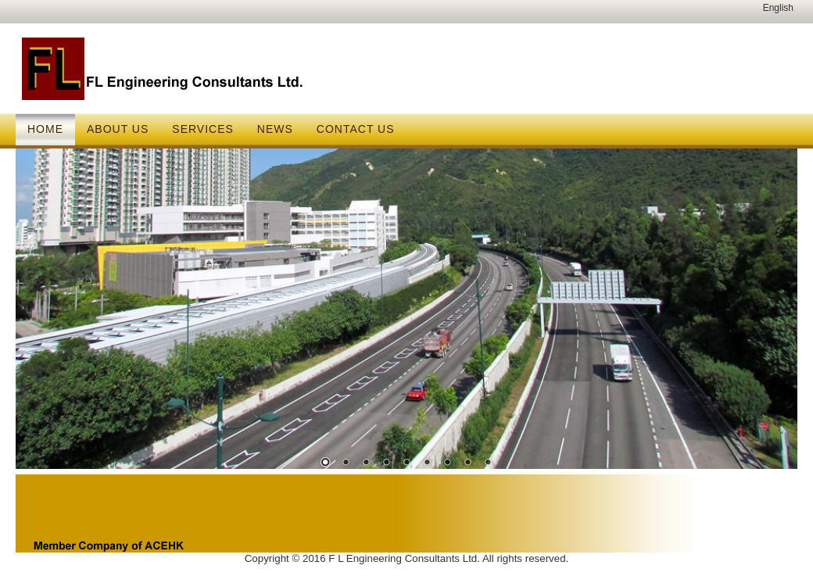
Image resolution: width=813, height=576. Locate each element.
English (778, 7)
